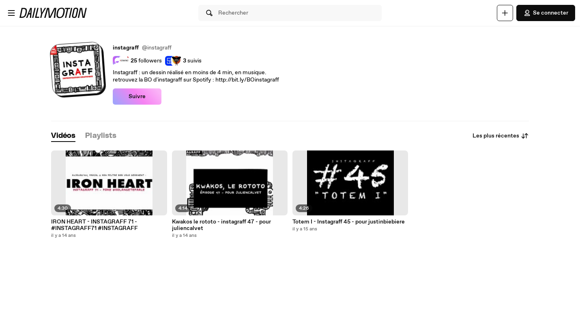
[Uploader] (505, 13)
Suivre (137, 96)
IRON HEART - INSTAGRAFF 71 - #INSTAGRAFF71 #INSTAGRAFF (94, 225)
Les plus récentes (501, 136)
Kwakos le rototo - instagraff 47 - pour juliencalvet (221, 225)
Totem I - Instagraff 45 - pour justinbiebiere (348, 222)
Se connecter (545, 13)
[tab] (63, 136)
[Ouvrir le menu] (11, 13)
